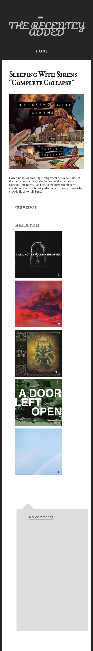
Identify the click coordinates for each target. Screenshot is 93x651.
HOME (42, 51)
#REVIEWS (26, 207)
